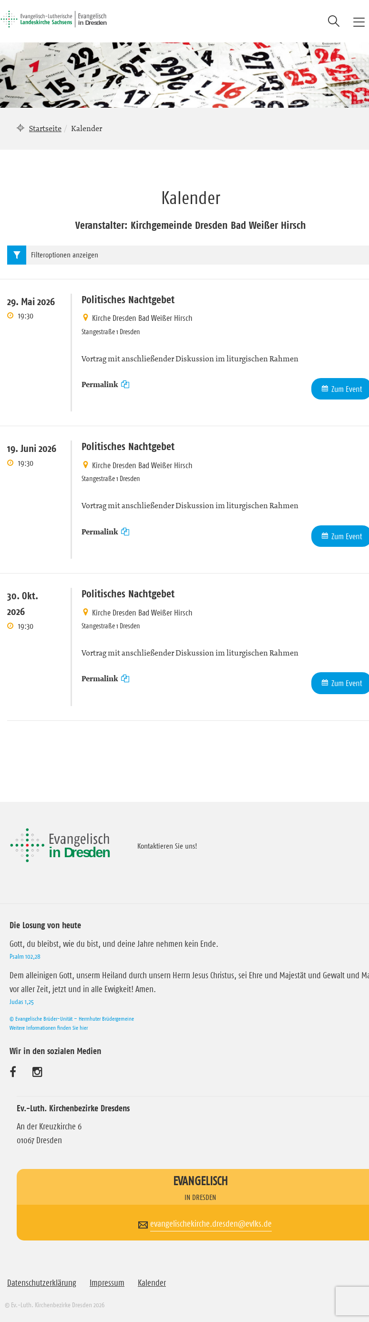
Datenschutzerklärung (41, 1283)
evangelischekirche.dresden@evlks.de (211, 1224)
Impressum (107, 1283)
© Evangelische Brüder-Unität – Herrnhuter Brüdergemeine (72, 1018)
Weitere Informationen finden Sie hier (49, 1027)
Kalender (152, 1283)
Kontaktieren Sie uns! (167, 846)
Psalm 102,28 (25, 956)
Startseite (45, 128)
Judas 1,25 (22, 1001)
